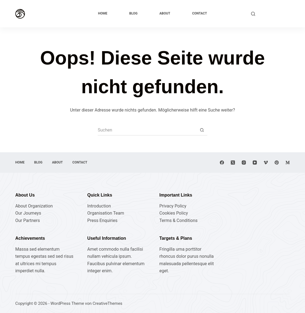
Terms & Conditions (178, 220)
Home (102, 13)
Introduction (99, 206)
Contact (199, 13)
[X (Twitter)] (233, 162)
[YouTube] (255, 162)
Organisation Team (105, 213)
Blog (133, 13)
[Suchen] (253, 14)
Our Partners (27, 220)
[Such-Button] (201, 130)
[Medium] (288, 162)
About (164, 13)
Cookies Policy (173, 213)
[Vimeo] (266, 162)
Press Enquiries (102, 220)
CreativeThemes (107, 303)
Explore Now (275, 13)
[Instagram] (244, 162)
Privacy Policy (172, 206)
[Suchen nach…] (147, 130)
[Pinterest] (277, 162)
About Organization (34, 206)
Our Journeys (28, 213)
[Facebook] (222, 162)
